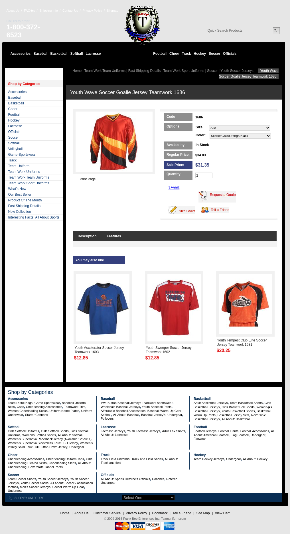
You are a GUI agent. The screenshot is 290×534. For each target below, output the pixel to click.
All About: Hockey (255, 459)
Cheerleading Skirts (62, 463)
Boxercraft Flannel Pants (46, 467)
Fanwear (200, 438)
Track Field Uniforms (115, 459)
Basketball (59, 54)
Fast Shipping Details (24, 206)
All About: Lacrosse (114, 434)
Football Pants (228, 431)
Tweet (174, 187)
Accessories (21, 54)
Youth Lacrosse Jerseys (143, 431)
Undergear (174, 414)
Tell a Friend (182, 513)
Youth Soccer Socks (34, 483)
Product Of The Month (25, 200)
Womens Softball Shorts (39, 435)
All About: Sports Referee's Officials (125, 479)
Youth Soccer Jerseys (237, 71)
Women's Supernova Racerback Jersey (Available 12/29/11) (50, 439)
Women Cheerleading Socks (28, 410)
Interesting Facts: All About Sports (34, 217)
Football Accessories (254, 431)
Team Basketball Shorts (246, 402)
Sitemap (112, 10)
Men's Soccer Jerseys (35, 487)
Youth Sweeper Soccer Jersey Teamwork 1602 (169, 350)
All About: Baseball (126, 414)
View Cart (222, 513)
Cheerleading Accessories (44, 406)
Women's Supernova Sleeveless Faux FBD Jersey (43, 443)
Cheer (174, 54)
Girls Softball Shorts (55, 431)
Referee (171, 479)
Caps (20, 406)
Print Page (88, 179)
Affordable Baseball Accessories (123, 410)
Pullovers (107, 418)
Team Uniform (19, 166)
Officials (229, 54)
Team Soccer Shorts (22, 479)
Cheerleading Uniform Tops (65, 459)
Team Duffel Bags (20, 402)
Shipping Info (49, 10)
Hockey (200, 54)
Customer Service (107, 513)
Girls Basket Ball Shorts (238, 407)
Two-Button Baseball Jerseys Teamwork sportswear (137, 402)
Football (160, 54)
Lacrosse (93, 54)
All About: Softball (70, 435)
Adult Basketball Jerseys (211, 402)
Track (186, 54)
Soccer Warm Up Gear (68, 487)
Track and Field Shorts (147, 459)
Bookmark (160, 513)
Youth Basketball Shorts (238, 411)
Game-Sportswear (22, 155)
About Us (13, 10)
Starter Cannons (36, 414)
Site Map (203, 513)
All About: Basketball (236, 419)
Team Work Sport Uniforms (28, 183)
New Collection (19, 212)
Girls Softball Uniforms (23, 431)
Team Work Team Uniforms (28, 177)
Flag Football (239, 435)
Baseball (40, 54)
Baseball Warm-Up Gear (164, 410)
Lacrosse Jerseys (113, 431)
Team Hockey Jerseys (209, 459)
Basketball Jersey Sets (233, 415)
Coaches (158, 479)
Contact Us (70, 10)
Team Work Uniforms (24, 172)
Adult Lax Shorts (173, 431)
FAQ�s (29, 10)
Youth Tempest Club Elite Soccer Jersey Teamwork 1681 (242, 342)
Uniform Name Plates (64, 410)
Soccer (214, 54)
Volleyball (15, 149)
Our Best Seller (19, 195)
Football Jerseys (205, 431)
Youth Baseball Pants (156, 406)
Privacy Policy (92, 10)
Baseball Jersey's (153, 414)
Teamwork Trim (75, 406)
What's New (17, 189)
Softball (76, 54)
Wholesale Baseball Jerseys (120, 406)
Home (77, 71)
